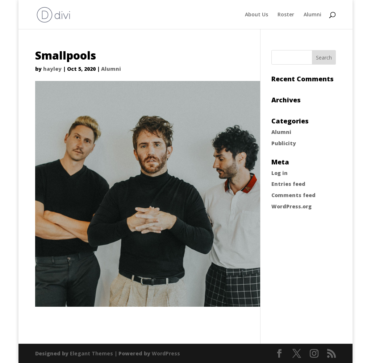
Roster (286, 15)
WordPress (166, 353)
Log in (279, 173)
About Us (256, 15)
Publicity (283, 143)
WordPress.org (291, 206)
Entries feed (288, 183)
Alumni (312, 15)
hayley (52, 68)
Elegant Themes (91, 353)
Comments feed (293, 195)
